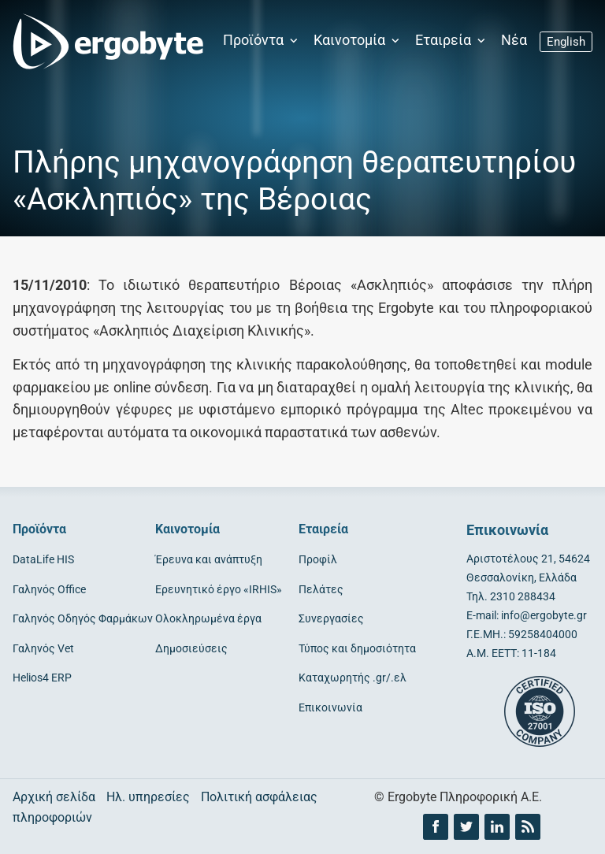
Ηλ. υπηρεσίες (148, 796)
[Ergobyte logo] (103, 41)
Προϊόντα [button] (262, 40)
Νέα (514, 40)
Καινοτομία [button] (358, 40)
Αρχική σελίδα (54, 796)
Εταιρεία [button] (451, 40)
